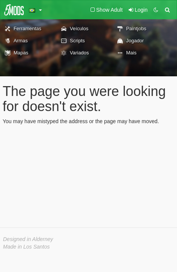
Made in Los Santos (26, 247)
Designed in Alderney (28, 239)
